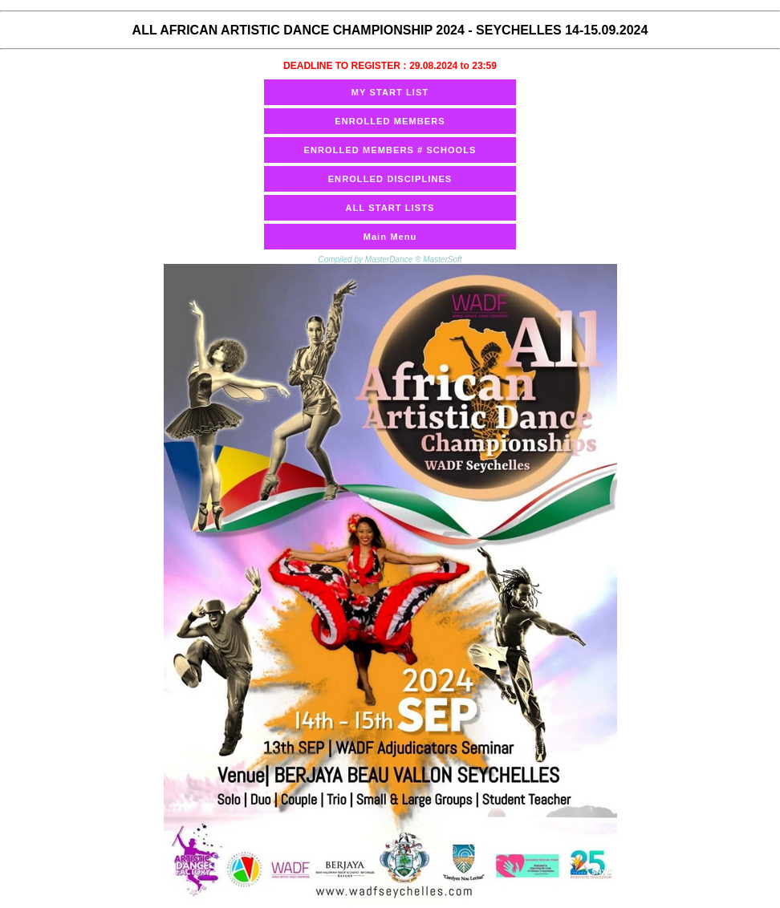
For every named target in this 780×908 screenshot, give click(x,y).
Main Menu (390, 236)
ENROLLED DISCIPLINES (390, 179)
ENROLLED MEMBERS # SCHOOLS (389, 150)
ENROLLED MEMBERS (390, 121)
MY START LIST (390, 92)
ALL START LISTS (390, 208)
